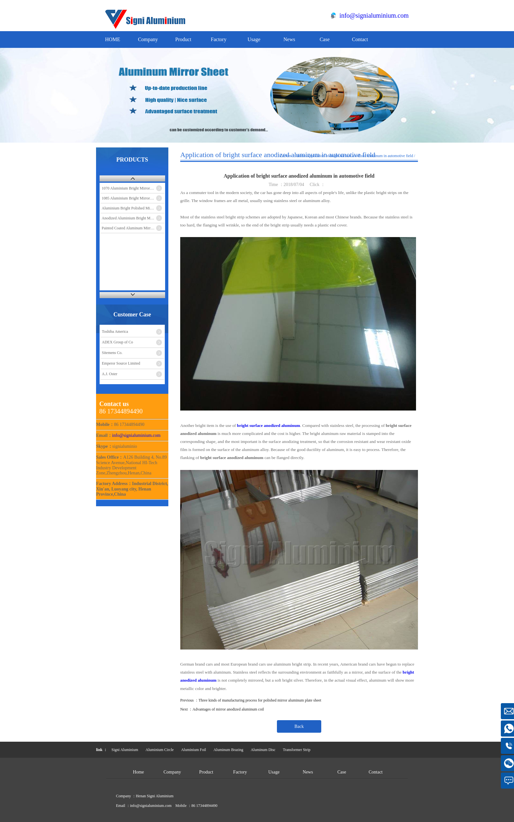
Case (325, 39)
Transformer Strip (296, 749)
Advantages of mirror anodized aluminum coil (228, 709)
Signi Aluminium (124, 749)
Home (301, 156)
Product (183, 39)
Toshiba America (115, 331)
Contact (360, 39)
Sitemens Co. (112, 352)
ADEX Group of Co (117, 342)
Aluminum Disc (263, 749)
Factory (218, 39)
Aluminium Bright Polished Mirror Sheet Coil (133, 208)
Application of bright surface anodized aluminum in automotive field (359, 156)
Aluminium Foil (193, 749)
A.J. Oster (109, 374)
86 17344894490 (204, 805)
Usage (254, 39)
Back (299, 726)
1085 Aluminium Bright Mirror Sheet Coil (133, 198)
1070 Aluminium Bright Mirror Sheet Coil (133, 188)
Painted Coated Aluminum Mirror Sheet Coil (133, 228)
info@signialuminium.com (374, 15)
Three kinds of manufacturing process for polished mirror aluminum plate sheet (260, 700)
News (289, 39)
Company (148, 39)
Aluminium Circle (160, 749)
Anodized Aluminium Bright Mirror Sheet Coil (133, 218)
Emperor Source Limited (121, 363)
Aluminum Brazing (228, 749)
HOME (112, 39)
